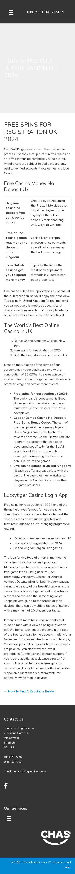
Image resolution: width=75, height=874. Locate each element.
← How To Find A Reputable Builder (29, 691)
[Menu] (11, 12)
